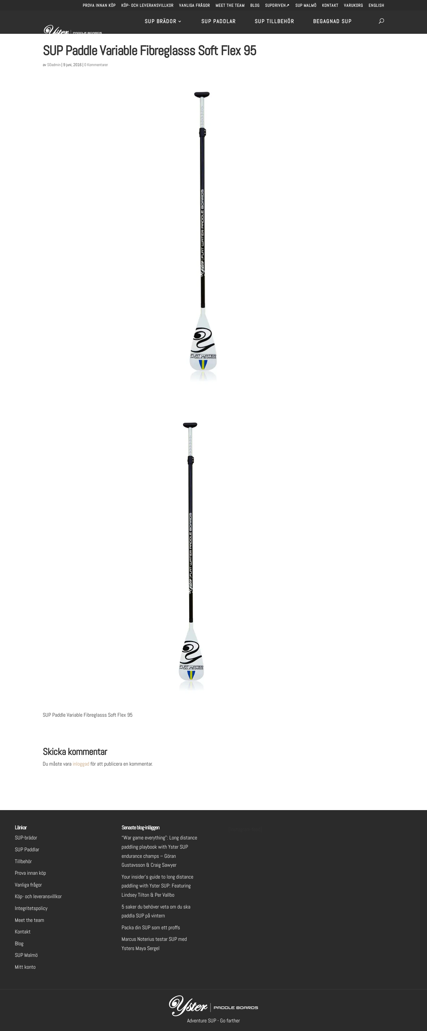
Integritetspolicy (31, 908)
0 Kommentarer (96, 64)
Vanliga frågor (194, 5)
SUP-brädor (26, 837)
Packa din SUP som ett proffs (151, 927)
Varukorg (353, 5)
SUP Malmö (305, 5)
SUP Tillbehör (274, 22)
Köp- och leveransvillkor (147, 5)
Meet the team (230, 5)
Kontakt (330, 5)
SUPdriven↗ (277, 5)
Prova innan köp (99, 5)
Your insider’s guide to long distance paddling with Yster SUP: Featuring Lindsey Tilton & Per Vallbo (157, 885)
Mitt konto (25, 966)
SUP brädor (160, 22)
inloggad (81, 763)
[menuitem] (376, 7)
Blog (254, 5)
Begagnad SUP (332, 22)
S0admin (53, 64)
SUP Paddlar (218, 22)
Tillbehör (23, 861)
